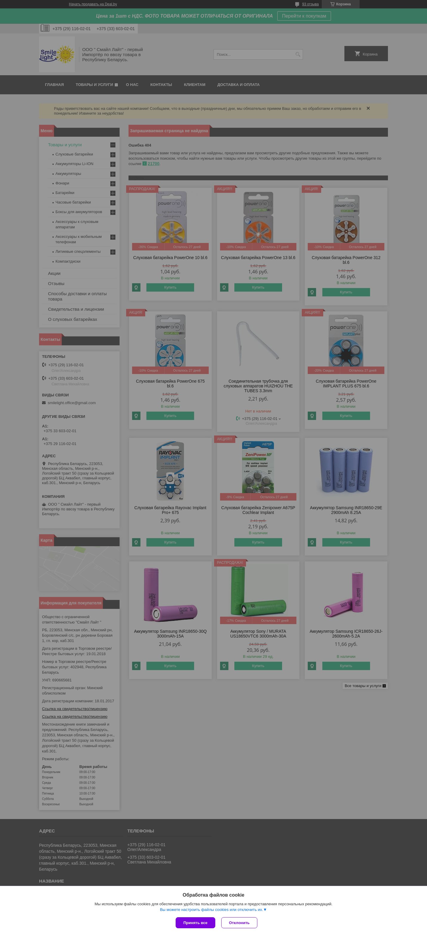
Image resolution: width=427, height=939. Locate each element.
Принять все (195, 922)
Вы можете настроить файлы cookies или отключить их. (211, 909)
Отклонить (239, 922)
